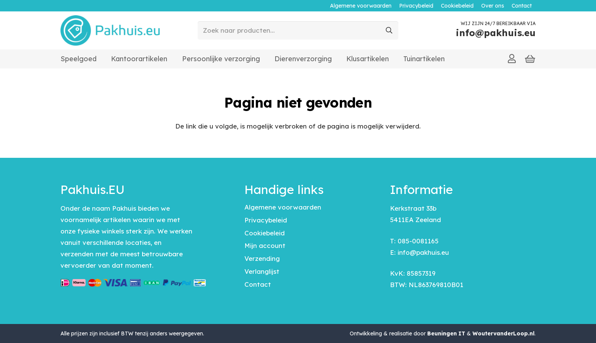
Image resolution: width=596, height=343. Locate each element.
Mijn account (264, 245)
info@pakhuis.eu (423, 252)
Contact (257, 284)
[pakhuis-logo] (110, 30)
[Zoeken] (389, 30)
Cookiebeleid (264, 233)
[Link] (512, 58)
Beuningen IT (446, 333)
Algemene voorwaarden (282, 207)
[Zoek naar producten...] (298, 30)
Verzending (262, 258)
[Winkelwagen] (530, 59)
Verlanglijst (261, 271)
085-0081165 (418, 241)
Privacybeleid (265, 220)
